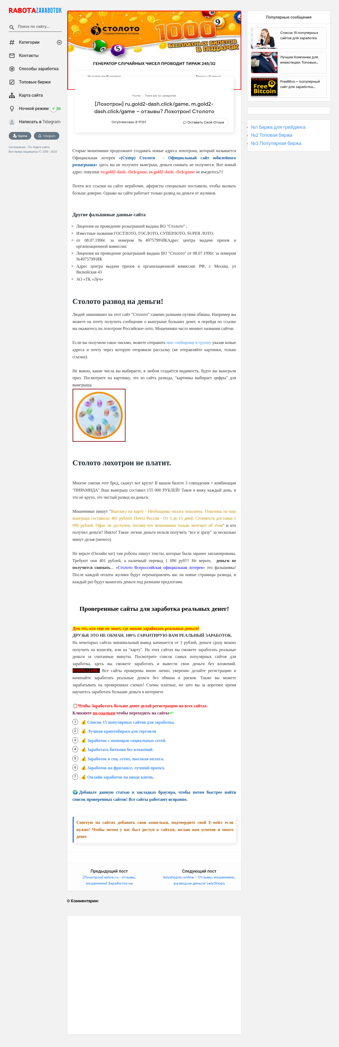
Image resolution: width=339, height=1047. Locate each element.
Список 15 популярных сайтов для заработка (130, 722)
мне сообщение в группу (189, 342)
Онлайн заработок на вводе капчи (120, 777)
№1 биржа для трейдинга (278, 127)
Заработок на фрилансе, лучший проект (125, 768)
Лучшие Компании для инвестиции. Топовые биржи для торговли (299, 60)
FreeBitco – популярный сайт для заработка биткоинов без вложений (301, 84)
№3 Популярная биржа (276, 143)
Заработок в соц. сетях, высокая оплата (125, 759)
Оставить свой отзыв (205, 122)
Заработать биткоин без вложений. (120, 749)
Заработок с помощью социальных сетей (126, 740)
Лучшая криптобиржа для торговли (121, 731)
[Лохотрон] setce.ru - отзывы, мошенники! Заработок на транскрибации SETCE (109, 883)
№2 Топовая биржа (271, 135)
